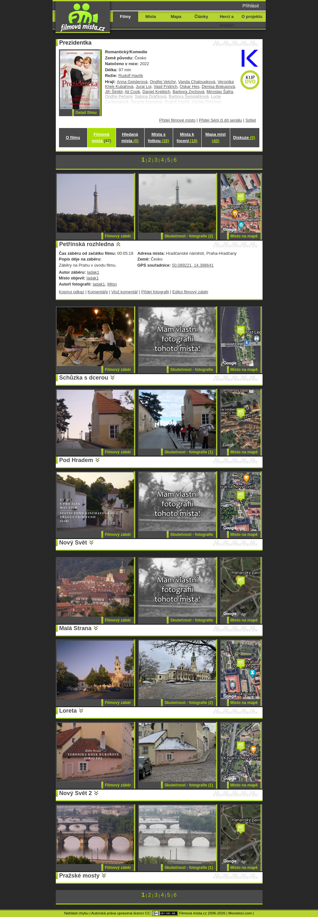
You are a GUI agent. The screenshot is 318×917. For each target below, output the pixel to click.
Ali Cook (132, 91)
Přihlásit (250, 5)
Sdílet (250, 120)
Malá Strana (75, 628)
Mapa (176, 16)
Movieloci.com (240, 913)
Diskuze (244, 137)
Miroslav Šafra (219, 91)
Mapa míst (215, 137)
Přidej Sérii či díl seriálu (220, 120)
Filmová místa (101, 137)
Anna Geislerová (132, 81)
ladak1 (93, 272)
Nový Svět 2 (75, 793)
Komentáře (98, 291)
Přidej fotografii (155, 291)
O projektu (252, 16)
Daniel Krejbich (156, 91)
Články (201, 16)
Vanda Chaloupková (196, 81)
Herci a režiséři (226, 21)
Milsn (112, 284)
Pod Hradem (76, 460)
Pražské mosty (79, 875)
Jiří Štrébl (114, 91)
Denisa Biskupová (218, 86)
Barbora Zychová (188, 91)
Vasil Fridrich (165, 86)
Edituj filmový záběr (190, 291)
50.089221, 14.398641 (192, 265)
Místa (150, 16)
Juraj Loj (143, 86)
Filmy (125, 16)
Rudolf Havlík (130, 75)
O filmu (73, 137)
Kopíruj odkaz (71, 291)
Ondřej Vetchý (163, 81)
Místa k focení (187, 137)
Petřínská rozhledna (86, 244)
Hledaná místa (129, 137)
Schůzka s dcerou (83, 377)
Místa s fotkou (158, 137)
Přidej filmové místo (177, 120)
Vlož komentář (124, 291)
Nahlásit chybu (76, 913)
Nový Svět (73, 542)
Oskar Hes (189, 86)
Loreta (68, 710)
